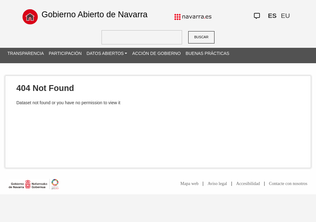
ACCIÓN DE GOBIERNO (156, 53)
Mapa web (190, 183)
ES (272, 15)
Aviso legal (217, 183)
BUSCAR (201, 37)
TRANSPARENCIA (25, 53)
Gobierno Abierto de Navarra (94, 14)
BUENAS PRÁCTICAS (208, 53)
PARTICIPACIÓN (65, 53)
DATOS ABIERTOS (105, 53)
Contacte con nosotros (288, 183)
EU (285, 15)
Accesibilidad (248, 183)
